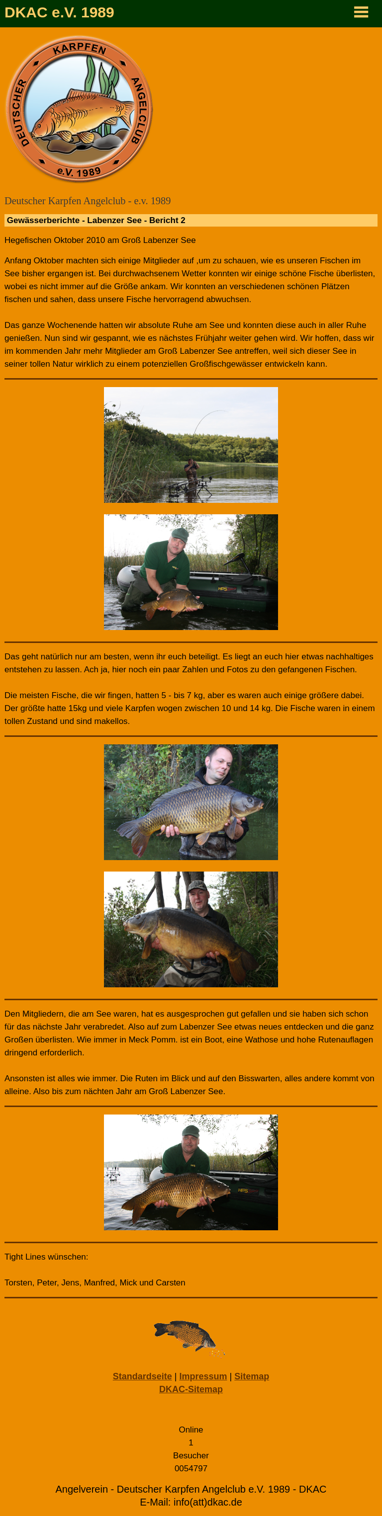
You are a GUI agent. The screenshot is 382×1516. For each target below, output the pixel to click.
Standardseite (142, 1376)
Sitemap (251, 1376)
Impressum (203, 1376)
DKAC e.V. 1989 (59, 12)
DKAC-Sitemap (191, 1389)
